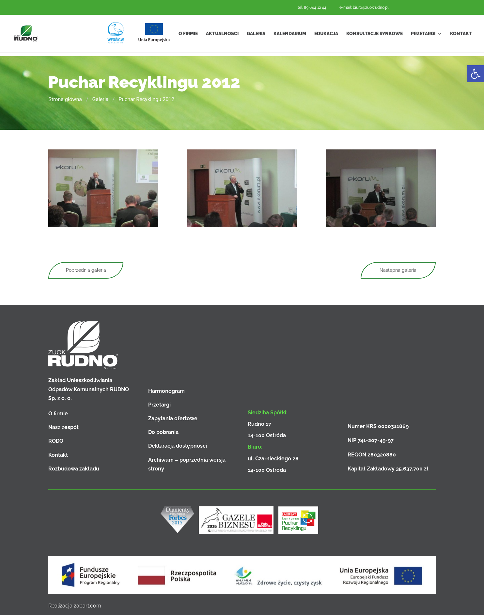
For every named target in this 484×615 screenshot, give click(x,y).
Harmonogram (166, 391)
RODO (55, 441)
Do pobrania (163, 432)
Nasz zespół (63, 427)
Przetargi (423, 35)
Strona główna (65, 99)
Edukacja (326, 35)
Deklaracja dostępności (177, 446)
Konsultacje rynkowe (374, 35)
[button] (475, 73)
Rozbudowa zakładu (73, 469)
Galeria (256, 35)
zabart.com (87, 606)
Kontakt (461, 35)
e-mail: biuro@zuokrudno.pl (363, 7)
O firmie (188, 35)
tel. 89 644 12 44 (312, 7)
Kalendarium (289, 35)
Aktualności (222, 35)
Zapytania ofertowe (172, 418)
